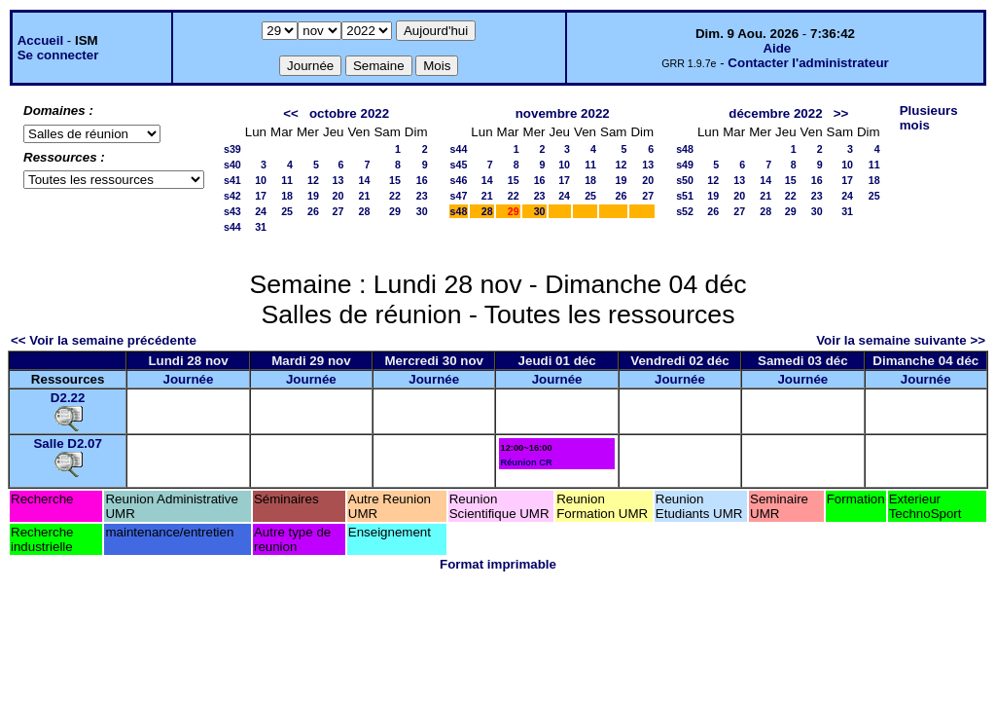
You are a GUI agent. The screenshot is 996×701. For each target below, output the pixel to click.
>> (841, 113)
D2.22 (68, 397)
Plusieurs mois (929, 117)
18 (287, 196)
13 (338, 180)
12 (313, 180)
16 (422, 180)
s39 (232, 149)
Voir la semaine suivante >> (900, 340)
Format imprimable (498, 564)
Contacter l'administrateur (808, 62)
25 (287, 211)
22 (395, 196)
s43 (232, 211)
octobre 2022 (349, 113)
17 (261, 196)
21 (365, 196)
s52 (685, 211)
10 (261, 180)
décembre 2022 (775, 113)
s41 (232, 180)
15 (395, 180)
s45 (459, 164)
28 (365, 211)
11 (287, 180)
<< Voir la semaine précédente (103, 340)
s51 (685, 196)
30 (422, 211)
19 (313, 196)
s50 (685, 180)
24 (261, 211)
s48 (459, 211)
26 (313, 211)
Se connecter (58, 55)
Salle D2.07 (67, 443)
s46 (459, 180)
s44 (232, 227)
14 (365, 180)
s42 (232, 196)
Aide (777, 48)
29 (395, 211)
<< (291, 113)
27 (338, 211)
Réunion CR (525, 462)
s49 (685, 164)
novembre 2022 (563, 113)
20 (338, 196)
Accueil (40, 40)
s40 (232, 164)
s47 (459, 196)
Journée (188, 379)
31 (261, 227)
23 (422, 196)
